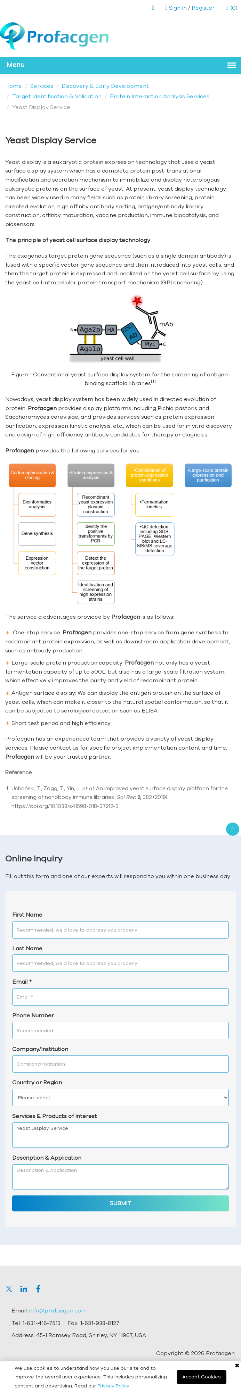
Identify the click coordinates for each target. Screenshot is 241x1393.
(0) (232, 8)
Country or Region (37, 1082)
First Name (27, 914)
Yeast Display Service (120, 1135)
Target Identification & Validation (57, 96)
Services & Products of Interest (54, 1116)
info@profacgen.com (58, 1310)
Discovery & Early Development (105, 86)
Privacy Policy (113, 1385)
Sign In (178, 8)
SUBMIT (120, 1203)
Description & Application (46, 1157)
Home (13, 86)
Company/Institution (40, 1049)
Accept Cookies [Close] (201, 1376)
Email (22, 981)
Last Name (27, 948)
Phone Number (33, 1015)
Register (203, 8)
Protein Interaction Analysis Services (159, 96)
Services (41, 86)
